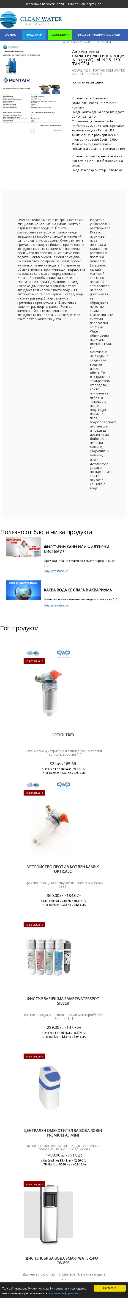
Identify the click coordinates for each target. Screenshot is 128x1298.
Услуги (11, 46)
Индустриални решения (99, 34)
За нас (10, 34)
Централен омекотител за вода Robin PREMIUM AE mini (63, 1133)
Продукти (34, 34)
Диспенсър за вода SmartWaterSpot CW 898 (62, 1260)
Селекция (60, 34)
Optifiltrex (63, 735)
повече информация (64, 1293)
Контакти (67, 46)
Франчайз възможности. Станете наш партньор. (64, 4)
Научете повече (56, 571)
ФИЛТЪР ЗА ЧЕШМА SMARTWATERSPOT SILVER (63, 1001)
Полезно (91, 46)
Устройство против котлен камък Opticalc (63, 869)
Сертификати (37, 46)
